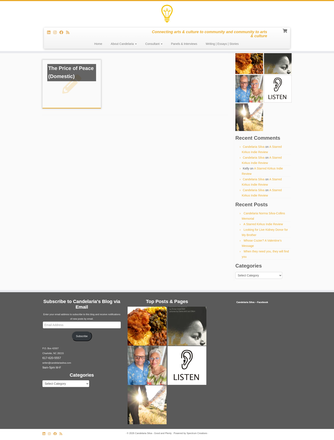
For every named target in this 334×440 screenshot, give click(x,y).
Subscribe (82, 336)
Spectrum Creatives (197, 433)
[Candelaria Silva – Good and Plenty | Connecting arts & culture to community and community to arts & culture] (167, 13)
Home (98, 44)
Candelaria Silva (254, 146)
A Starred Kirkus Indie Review (263, 224)
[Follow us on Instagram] (56, 32)
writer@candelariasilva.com (56, 363)
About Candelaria (124, 44)
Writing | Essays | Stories (222, 44)
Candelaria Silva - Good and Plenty (153, 433)
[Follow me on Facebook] (62, 32)
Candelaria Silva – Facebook (252, 302)
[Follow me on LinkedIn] (50, 32)
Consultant (154, 44)
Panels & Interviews (184, 44)
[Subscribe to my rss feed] (69, 32)
